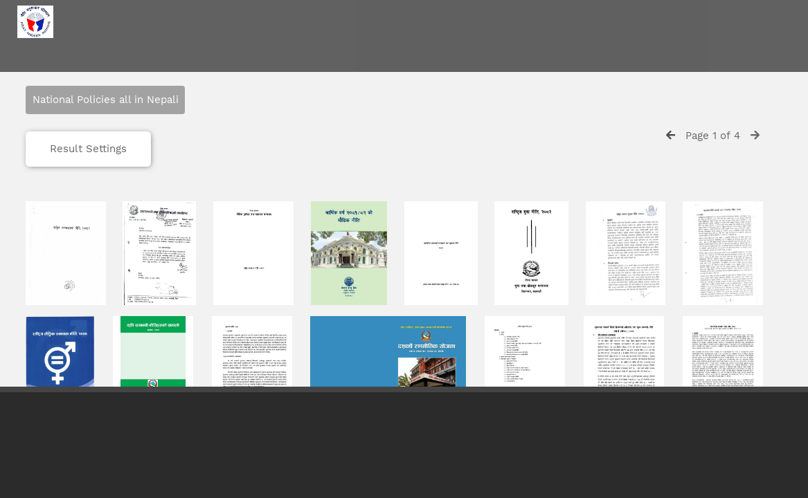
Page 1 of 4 (712, 135)
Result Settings (88, 148)
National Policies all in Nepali (106, 99)
